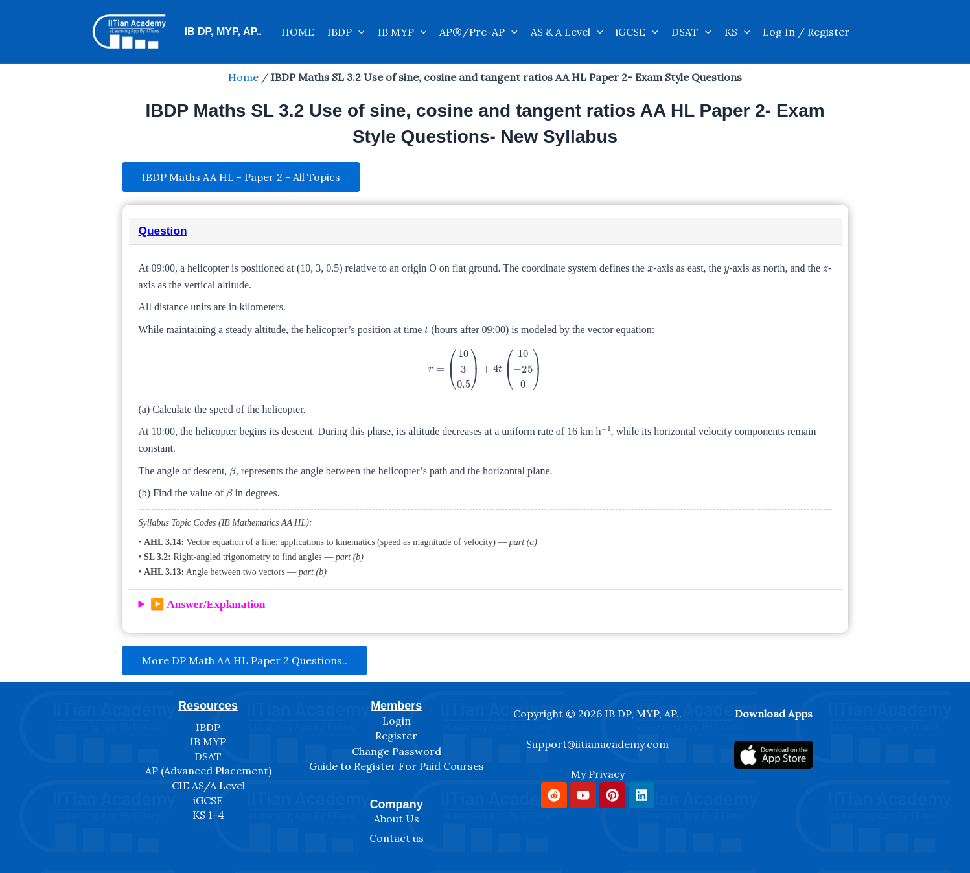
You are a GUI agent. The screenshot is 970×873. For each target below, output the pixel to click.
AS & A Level (567, 31)
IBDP (346, 31)
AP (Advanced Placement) (208, 770)
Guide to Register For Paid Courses (396, 766)
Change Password (396, 751)
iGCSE (637, 31)
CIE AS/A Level (208, 785)
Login (396, 720)
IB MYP (402, 31)
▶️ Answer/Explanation (208, 604)
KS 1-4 (208, 814)
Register (396, 735)
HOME (297, 31)
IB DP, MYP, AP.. (223, 31)
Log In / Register (806, 31)
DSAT (691, 31)
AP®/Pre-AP (478, 31)
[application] (358, 31)
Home (243, 77)
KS (737, 31)
